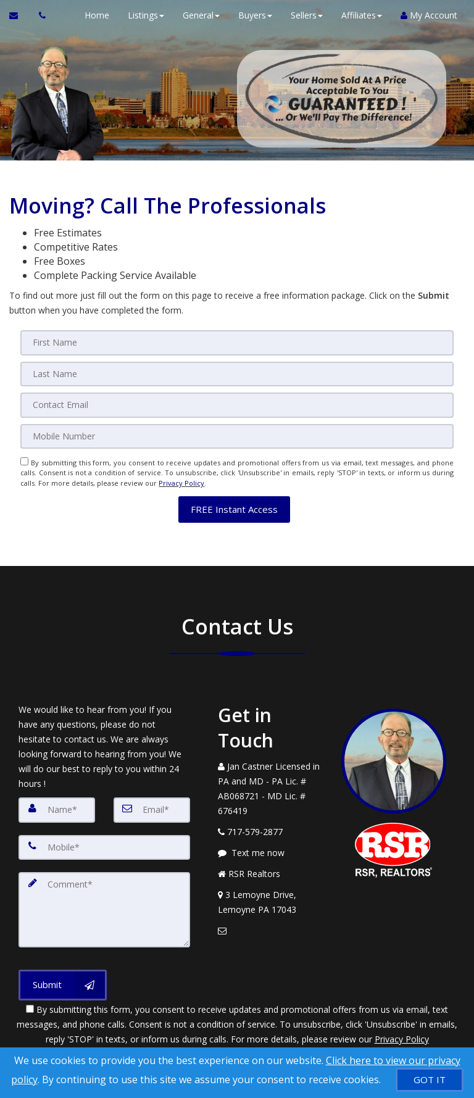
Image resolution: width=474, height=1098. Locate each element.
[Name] (57, 806)
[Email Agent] (19, 15)
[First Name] (236, 342)
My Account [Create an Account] (427, 15)
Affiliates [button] (359, 15)
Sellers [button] (305, 15)
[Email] (236, 404)
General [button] (199, 15)
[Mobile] (236, 435)
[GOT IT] (430, 1080)
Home (95, 15)
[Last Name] (236, 373)
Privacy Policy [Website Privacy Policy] (181, 481)
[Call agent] (39, 15)
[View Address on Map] (270, 898)
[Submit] (63, 979)
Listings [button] (144, 15)
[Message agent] (270, 849)
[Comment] (104, 905)
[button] (234, 505)
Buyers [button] (253, 15)
